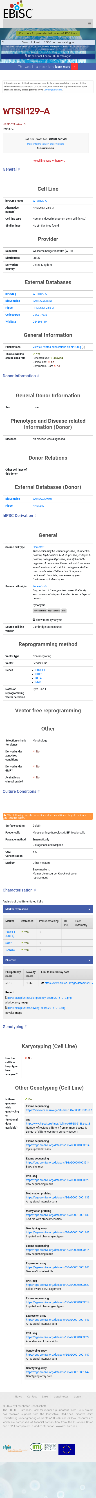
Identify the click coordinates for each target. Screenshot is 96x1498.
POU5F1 (40, 670)
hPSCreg (10, 294)
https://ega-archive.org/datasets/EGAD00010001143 (57, 1267)
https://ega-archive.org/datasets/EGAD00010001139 (57, 1197)
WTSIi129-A (40, 200)
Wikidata (10, 321)
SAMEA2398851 (42, 300)
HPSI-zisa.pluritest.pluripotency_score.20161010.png (40, 997)
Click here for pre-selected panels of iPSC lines (48, 33)
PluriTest (10, 960)
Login (77, 1396)
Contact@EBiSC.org (53, 89)
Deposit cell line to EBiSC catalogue (48, 56)
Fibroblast (38, 547)
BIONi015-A (84, 46)
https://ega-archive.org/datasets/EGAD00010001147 (57, 1232)
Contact (32, 1396)
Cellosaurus (12, 314)
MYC (38, 682)
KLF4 (38, 678)
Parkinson (45, 49)
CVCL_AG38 (40, 314)
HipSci (9, 307)
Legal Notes (61, 1396)
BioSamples (12, 300)
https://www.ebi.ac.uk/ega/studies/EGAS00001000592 (59, 1110)
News (18, 1396)
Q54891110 (40, 321)
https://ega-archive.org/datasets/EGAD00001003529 (57, 1180)
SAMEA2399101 (42, 498)
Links (45, 1396)
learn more (62, 67)
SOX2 (38, 674)
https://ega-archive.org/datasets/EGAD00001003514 (57, 1145)
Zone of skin (40, 586)
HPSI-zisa (38, 505)
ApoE (52, 49)
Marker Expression (16, 909)
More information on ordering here (45, 143)
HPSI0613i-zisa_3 (43, 307)
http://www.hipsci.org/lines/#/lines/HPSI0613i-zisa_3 (58, 1123)
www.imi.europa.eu (67, 1426)
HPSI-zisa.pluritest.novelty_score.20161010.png (36, 1007)
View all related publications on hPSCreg (57, 347)
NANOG (10, 950)
